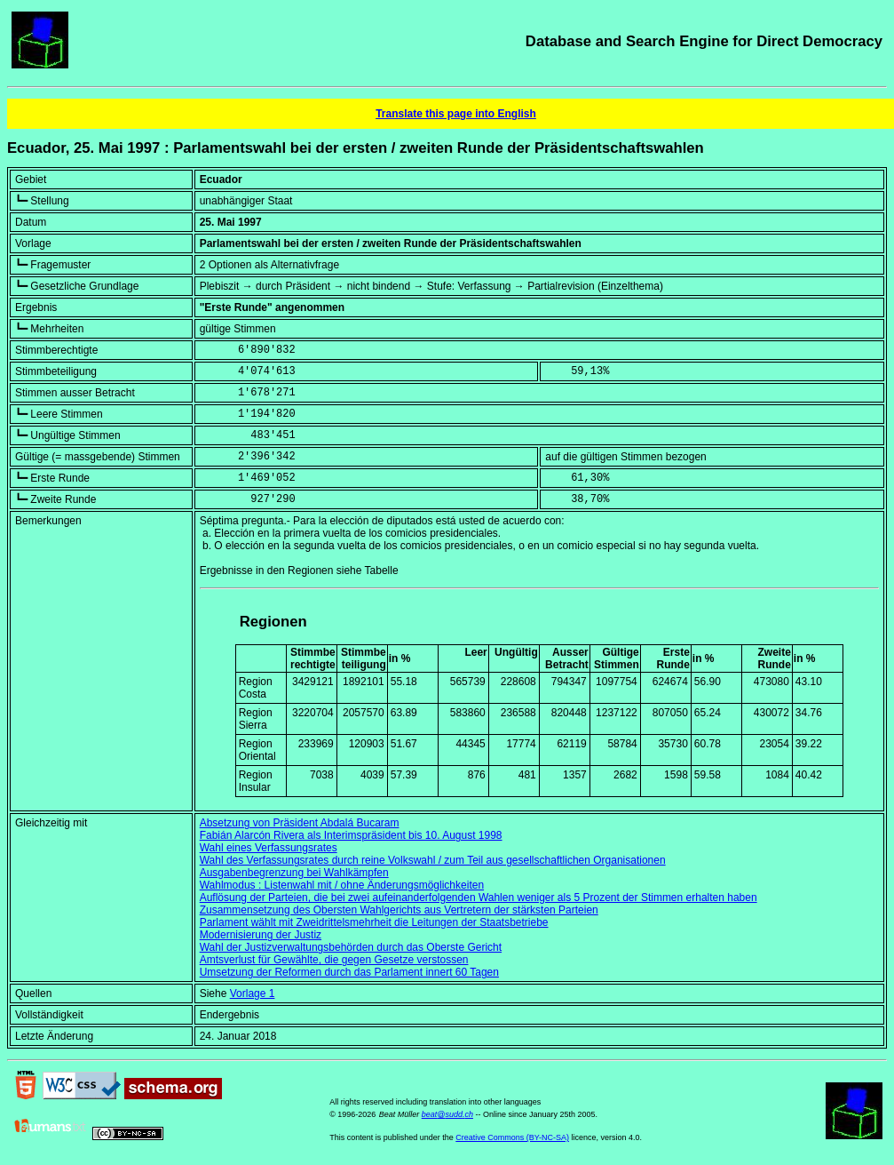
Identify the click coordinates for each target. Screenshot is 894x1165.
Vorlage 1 (252, 993)
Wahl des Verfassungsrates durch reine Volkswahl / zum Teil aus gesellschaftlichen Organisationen (433, 860)
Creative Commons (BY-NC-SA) (512, 1137)
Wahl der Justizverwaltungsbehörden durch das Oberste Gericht (351, 947)
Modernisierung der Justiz (260, 935)
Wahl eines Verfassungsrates (268, 848)
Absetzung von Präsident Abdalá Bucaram (300, 823)
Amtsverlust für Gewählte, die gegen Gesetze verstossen (334, 960)
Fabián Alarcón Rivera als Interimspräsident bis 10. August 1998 (351, 835)
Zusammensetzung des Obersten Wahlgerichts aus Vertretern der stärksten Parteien (399, 910)
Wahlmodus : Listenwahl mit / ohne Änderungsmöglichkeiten (342, 885)
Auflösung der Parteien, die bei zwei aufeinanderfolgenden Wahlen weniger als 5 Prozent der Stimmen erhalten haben (478, 897)
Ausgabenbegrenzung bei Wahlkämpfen (294, 872)
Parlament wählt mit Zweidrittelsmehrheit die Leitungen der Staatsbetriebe (374, 922)
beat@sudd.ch (447, 1114)
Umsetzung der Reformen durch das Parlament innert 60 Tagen (349, 972)
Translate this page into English (456, 114)
